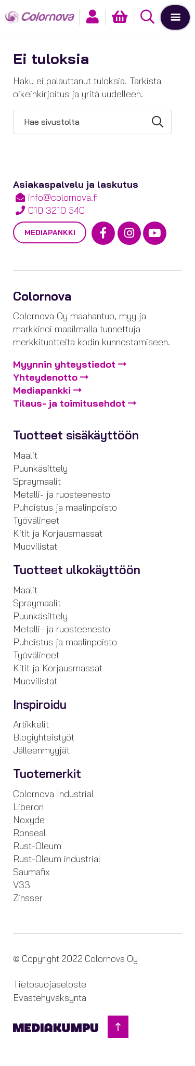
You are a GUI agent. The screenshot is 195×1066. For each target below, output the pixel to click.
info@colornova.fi (63, 197)
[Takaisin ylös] (118, 1027)
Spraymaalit (37, 481)
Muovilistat (35, 546)
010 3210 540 (56, 210)
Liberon (28, 807)
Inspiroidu (40, 704)
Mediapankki (49, 232)
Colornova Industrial (53, 794)
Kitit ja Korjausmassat (57, 533)
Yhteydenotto (45, 377)
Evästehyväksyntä (49, 998)
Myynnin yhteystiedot (64, 364)
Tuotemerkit (47, 774)
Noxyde (29, 820)
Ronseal (29, 833)
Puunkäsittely (40, 468)
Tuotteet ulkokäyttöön (76, 570)
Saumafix (31, 872)
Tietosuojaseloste (49, 984)
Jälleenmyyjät (41, 750)
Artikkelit (31, 724)
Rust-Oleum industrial (56, 859)
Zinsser (28, 898)
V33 (21, 885)
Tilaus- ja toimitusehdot (69, 403)
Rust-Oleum (37, 846)
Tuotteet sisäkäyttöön (76, 435)
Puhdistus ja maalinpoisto (65, 507)
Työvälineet (36, 520)
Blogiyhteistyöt (43, 737)
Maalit (25, 455)
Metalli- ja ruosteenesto (61, 494)
